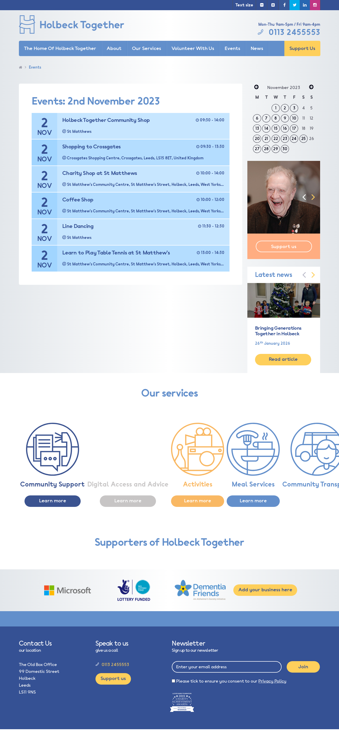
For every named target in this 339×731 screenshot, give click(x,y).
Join (303, 667)
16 (285, 128)
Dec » (311, 87)
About (114, 48)
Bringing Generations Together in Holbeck (278, 331)
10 (294, 118)
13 (257, 128)
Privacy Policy (272, 681)
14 (266, 128)
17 (294, 128)
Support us (283, 246)
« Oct (256, 87)
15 (276, 128)
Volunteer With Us (193, 48)
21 (266, 138)
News (257, 48)
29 (275, 149)
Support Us (302, 48)
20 (257, 138)
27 (257, 149)
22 (275, 138)
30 (284, 149)
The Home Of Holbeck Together (60, 48)
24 (294, 138)
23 (285, 138)
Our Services (146, 48)
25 (303, 138)
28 (266, 149)
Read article (283, 359)
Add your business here (265, 590)
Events (232, 48)
